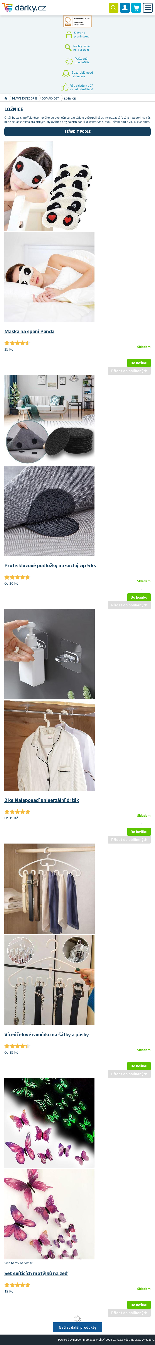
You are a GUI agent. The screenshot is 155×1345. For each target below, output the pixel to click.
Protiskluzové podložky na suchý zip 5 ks (50, 565)
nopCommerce (82, 1339)
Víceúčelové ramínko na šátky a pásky (46, 1034)
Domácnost (50, 98)
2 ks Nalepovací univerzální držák (41, 800)
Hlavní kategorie (24, 98)
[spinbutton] (142, 355)
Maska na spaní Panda (29, 331)
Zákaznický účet (125, 11)
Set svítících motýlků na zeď (36, 1273)
